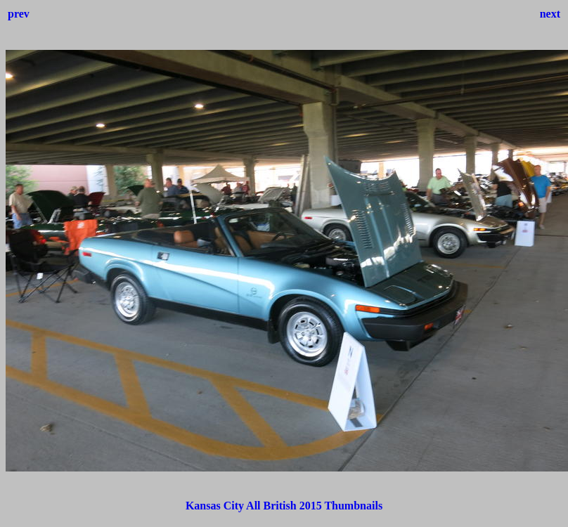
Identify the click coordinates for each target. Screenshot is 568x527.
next (550, 14)
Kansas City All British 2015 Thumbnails (284, 506)
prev (19, 14)
